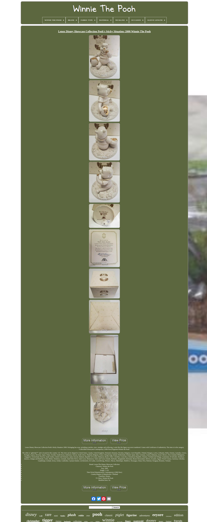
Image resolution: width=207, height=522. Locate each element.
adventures (144, 515)
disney (31, 514)
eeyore (157, 515)
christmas (168, 516)
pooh (97, 514)
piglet (119, 515)
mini (56, 516)
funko (62, 516)
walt (41, 516)
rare (48, 514)
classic (109, 515)
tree (88, 515)
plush (72, 515)
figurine (131, 515)
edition (178, 515)
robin (81, 515)
